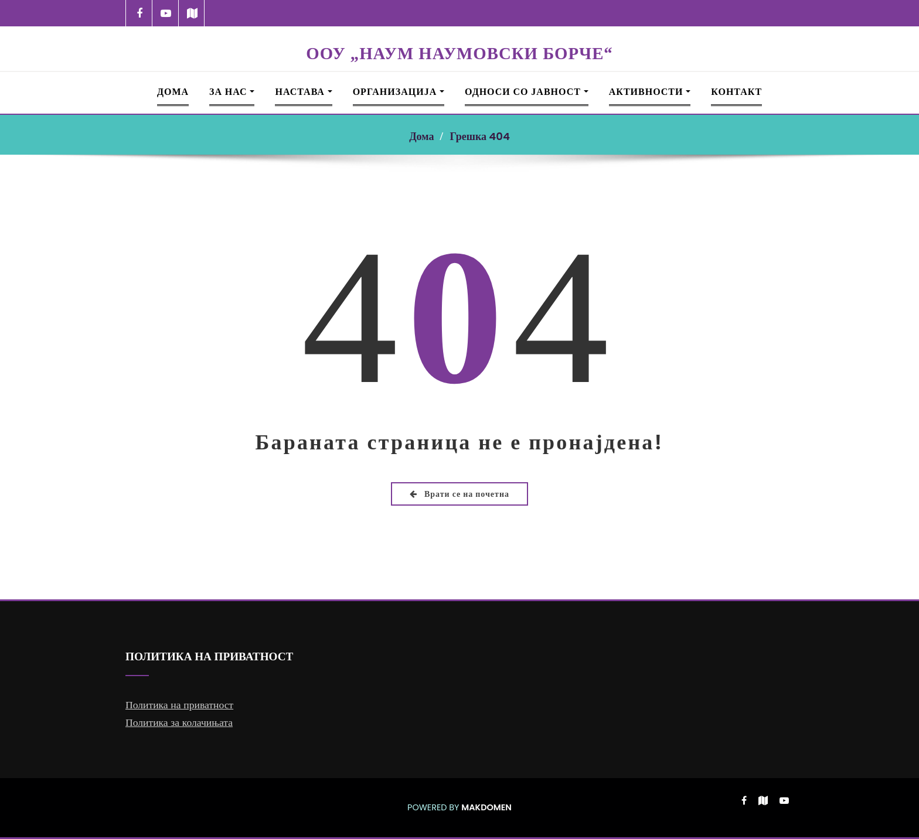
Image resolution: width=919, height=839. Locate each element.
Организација (398, 91)
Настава (303, 91)
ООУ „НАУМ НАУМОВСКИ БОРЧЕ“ (459, 53)
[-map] (192, 13)
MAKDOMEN (486, 807)
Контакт (736, 91)
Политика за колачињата (179, 722)
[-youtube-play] (165, 13)
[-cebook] (139, 13)
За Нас (231, 91)
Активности (650, 91)
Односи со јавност (526, 91)
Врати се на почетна (459, 494)
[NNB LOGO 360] (459, 34)
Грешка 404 (479, 136)
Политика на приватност (179, 705)
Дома (173, 91)
